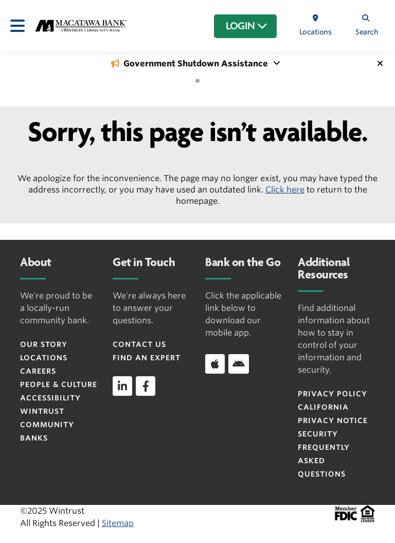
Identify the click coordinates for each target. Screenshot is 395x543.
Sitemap (118, 523)
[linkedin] (122, 386)
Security (318, 434)
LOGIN (246, 26)
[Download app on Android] (238, 364)
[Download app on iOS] (215, 364)
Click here (284, 190)
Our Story (43, 344)
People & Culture (58, 384)
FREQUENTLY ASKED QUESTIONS (324, 460)
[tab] (197, 81)
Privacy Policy (332, 394)
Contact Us (139, 344)
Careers (38, 371)
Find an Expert (147, 358)
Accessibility (50, 398)
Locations (43, 358)
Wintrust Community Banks (47, 424)
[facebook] (145, 386)
